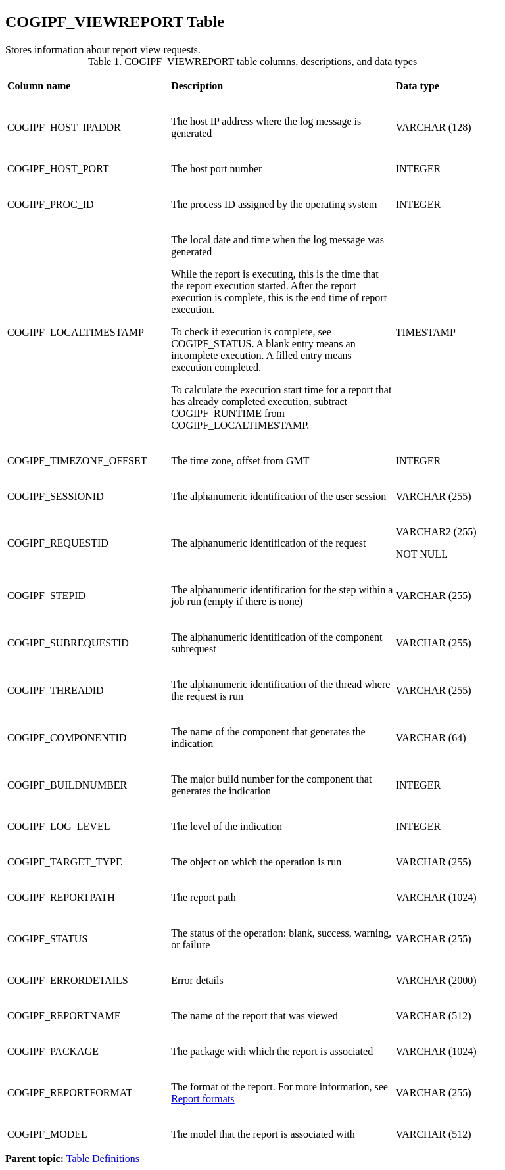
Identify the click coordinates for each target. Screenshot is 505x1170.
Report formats (202, 1098)
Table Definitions (102, 1158)
